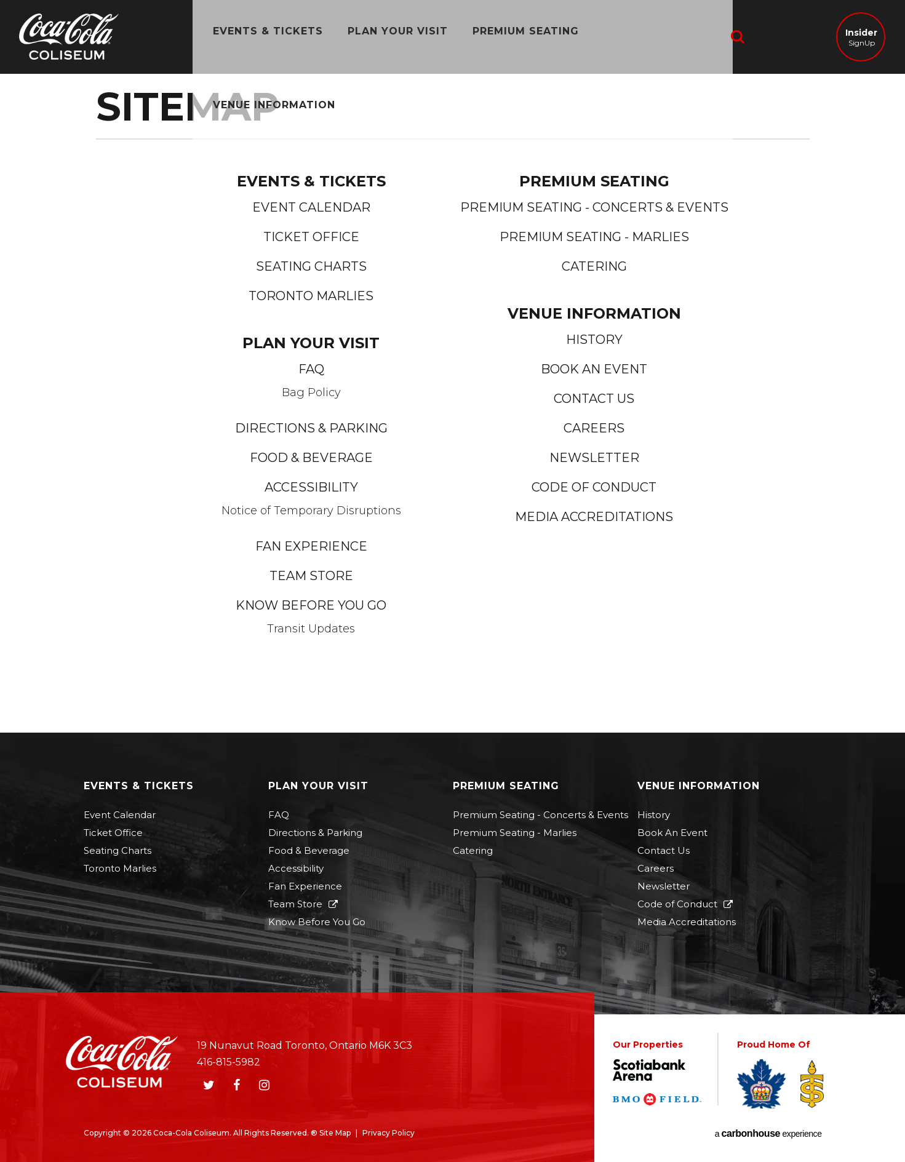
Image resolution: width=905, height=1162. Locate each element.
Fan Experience (311, 546)
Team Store (311, 575)
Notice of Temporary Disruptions (311, 510)
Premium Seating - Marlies (594, 236)
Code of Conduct (594, 487)
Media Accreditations (594, 516)
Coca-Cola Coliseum (68, 38)
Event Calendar (311, 207)
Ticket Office (311, 236)
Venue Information (657, 36)
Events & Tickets (260, 36)
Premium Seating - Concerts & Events (594, 207)
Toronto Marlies (311, 296)
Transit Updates (311, 628)
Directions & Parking (311, 428)
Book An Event (594, 369)
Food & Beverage (311, 457)
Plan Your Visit (390, 36)
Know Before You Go (311, 605)
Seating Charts (311, 266)
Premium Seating (517, 36)
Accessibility (311, 487)
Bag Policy (311, 392)
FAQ (311, 369)
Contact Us (594, 398)
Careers (594, 428)
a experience (768, 1133)
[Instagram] (264, 1085)
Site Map (335, 1132)
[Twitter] (209, 1085)
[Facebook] (237, 1085)
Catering (594, 266)
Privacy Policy (388, 1132)
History (594, 339)
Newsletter (594, 457)
